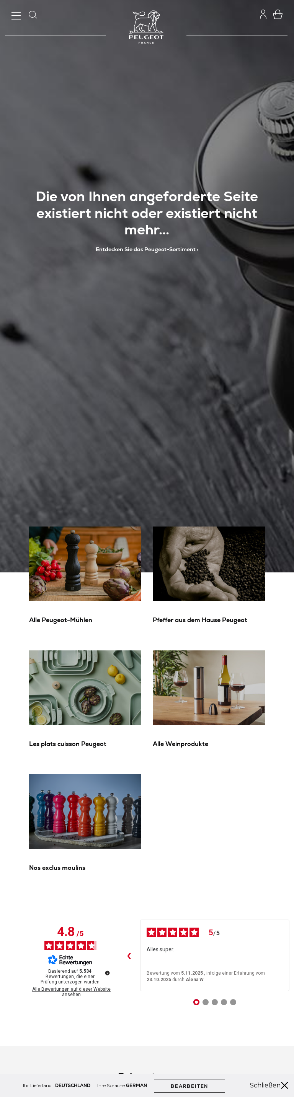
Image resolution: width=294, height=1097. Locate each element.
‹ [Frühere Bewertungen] (129, 955)
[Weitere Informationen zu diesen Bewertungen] (107, 972)
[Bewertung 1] (196, 1002)
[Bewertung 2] (206, 1002)
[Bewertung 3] (215, 1002)
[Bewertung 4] (224, 1002)
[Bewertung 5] (233, 1002)
